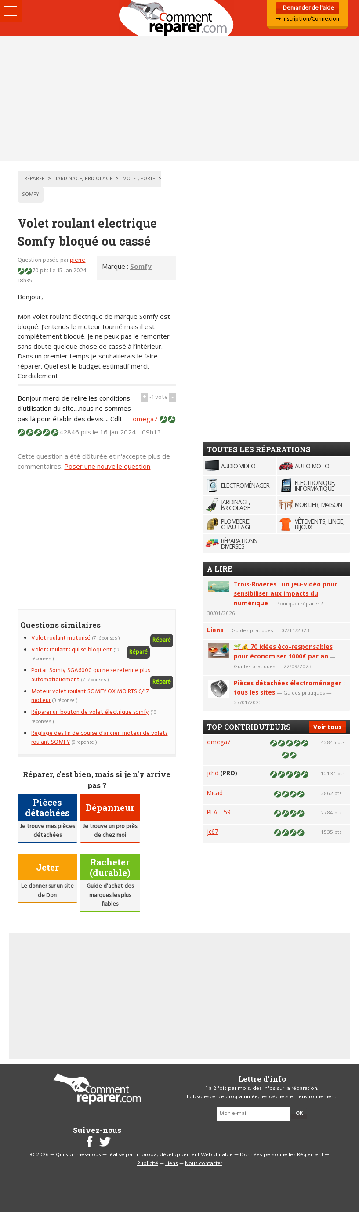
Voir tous (327, 727)
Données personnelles (268, 1154)
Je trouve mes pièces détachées (47, 831)
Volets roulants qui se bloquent (72, 650)
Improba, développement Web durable (184, 1154)
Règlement (310, 1154)
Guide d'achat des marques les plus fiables (110, 895)
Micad (215, 793)
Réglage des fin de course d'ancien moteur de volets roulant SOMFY (99, 738)
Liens (215, 630)
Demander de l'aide (308, 8)
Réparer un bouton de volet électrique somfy (90, 712)
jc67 (212, 831)
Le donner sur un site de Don (47, 891)
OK (299, 1113)
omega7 (146, 418)
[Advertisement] (179, 98)
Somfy (141, 266)
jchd (212, 773)
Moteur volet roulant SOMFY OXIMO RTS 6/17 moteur (90, 696)
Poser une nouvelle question (107, 466)
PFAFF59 (219, 812)
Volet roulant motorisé (61, 638)
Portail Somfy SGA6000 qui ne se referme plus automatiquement (90, 675)
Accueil (180, 18)
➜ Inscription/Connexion (307, 19)
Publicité (147, 1163)
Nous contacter (203, 1163)
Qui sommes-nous (78, 1154)
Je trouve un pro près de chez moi (110, 831)
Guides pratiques (252, 630)
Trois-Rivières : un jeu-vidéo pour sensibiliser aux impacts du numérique (285, 594)
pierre (77, 260)
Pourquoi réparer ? (299, 603)
